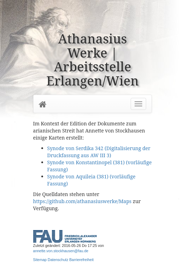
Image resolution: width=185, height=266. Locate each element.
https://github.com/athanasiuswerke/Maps (82, 201)
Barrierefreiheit (81, 260)
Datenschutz (58, 260)
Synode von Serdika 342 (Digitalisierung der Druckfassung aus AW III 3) (98, 152)
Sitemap (40, 260)
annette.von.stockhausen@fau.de (61, 251)
